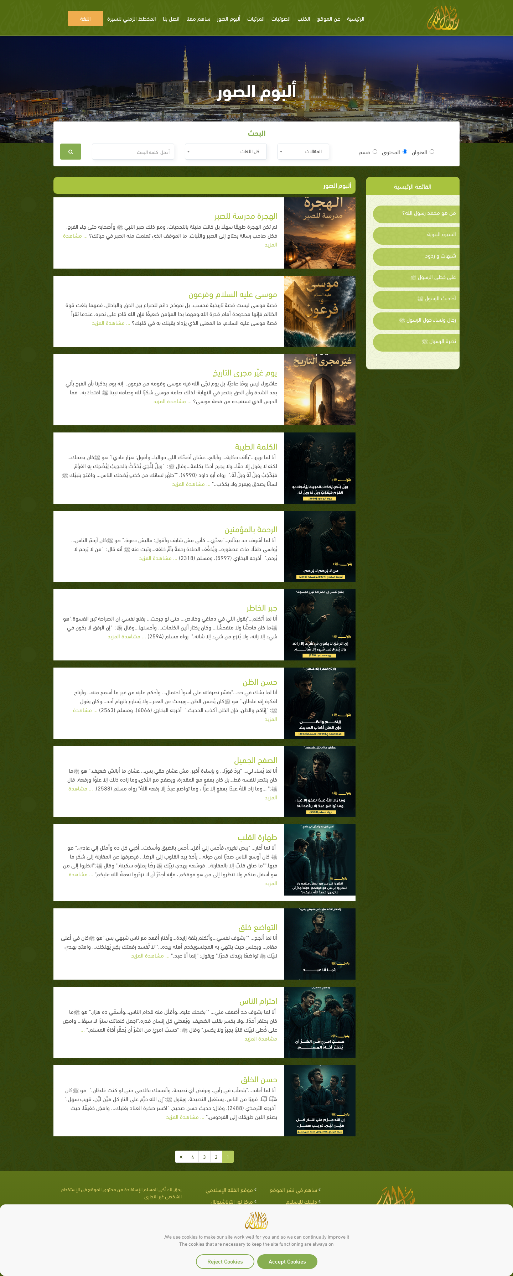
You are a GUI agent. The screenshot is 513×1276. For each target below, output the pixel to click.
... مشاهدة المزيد (112, 322)
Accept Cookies (287, 1261)
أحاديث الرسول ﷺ (436, 298)
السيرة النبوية (441, 233)
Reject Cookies (225, 1261)
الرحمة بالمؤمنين (250, 528)
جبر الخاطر (262, 606)
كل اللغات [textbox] (249, 151)
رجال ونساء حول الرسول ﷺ (427, 319)
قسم (368, 152)
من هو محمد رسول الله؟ (429, 212)
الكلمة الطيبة (256, 445)
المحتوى (394, 152)
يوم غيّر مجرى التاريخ (245, 371)
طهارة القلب (257, 836)
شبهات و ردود (440, 255)
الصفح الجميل (255, 759)
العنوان (423, 152)
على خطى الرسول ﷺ (433, 276)
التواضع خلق (257, 926)
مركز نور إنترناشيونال (232, 1201)
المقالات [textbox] (313, 151)
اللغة (85, 18)
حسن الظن (260, 680)
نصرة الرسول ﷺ (439, 340)
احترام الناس (258, 1000)
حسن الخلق (259, 1078)
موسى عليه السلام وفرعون (232, 293)
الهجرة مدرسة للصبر (245, 214)
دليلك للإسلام (301, 1201)
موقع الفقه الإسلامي (229, 1189)
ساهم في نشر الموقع (293, 1189)
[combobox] (303, 152)
